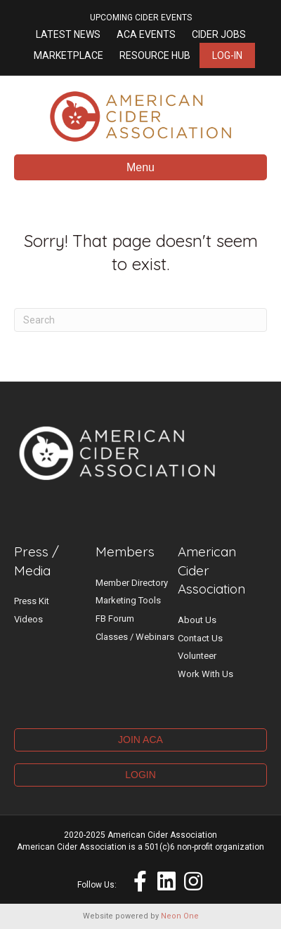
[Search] (140, 320)
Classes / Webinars (135, 636)
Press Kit (31, 601)
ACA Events (146, 34)
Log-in (227, 55)
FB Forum (115, 618)
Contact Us (200, 638)
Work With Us (205, 674)
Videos (28, 619)
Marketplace (68, 55)
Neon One (180, 916)
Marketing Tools (128, 600)
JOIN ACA (140, 739)
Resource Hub (154, 55)
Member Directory (132, 582)
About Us (197, 620)
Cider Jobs (219, 34)
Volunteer (197, 655)
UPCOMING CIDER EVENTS (141, 17)
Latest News (68, 34)
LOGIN (140, 774)
